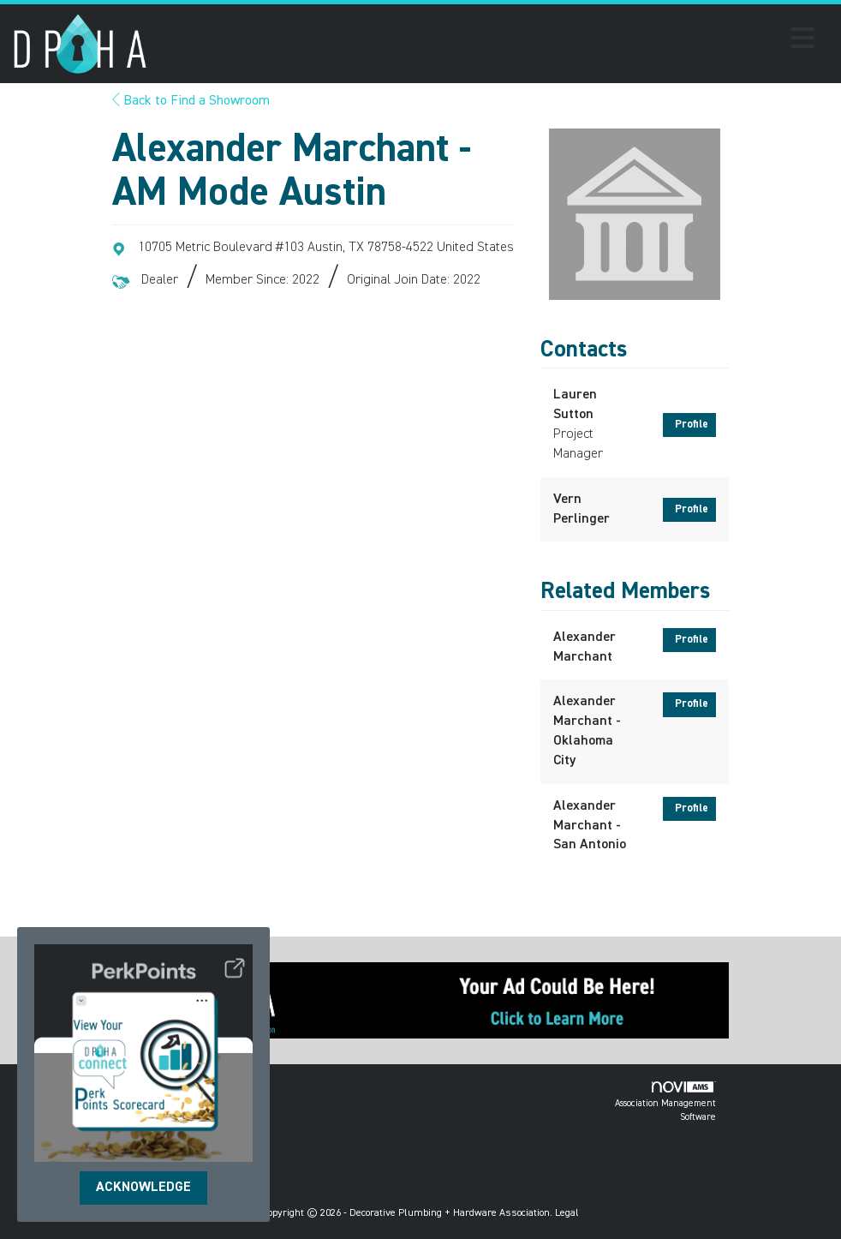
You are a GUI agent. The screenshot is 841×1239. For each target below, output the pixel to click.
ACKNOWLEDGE (143, 1187)
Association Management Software (665, 1101)
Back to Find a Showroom (191, 101)
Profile (691, 424)
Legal (567, 1213)
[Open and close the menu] (485, 41)
